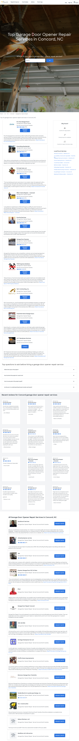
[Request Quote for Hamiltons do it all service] (59, 735)
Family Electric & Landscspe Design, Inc (29, 693)
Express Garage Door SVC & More (27, 570)
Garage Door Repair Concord (26, 606)
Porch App (40, 2)
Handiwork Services (23, 521)
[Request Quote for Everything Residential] (25, 155)
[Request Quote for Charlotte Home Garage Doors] (25, 322)
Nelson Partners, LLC (24, 719)
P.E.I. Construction (23, 704)
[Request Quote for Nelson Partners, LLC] (59, 721)
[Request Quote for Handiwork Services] (59, 523)
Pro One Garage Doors (23, 122)
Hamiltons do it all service (25, 733)
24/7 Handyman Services (24, 338)
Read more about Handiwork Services (53, 532)
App (66, 2)
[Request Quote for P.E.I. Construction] (59, 706)
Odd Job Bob (21, 623)
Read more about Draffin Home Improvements (50, 669)
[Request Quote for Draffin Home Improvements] (59, 660)
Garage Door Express (23, 239)
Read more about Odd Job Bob (43, 634)
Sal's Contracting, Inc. (23, 289)
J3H (19, 553)
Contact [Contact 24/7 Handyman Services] (25, 346)
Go (50, 60)
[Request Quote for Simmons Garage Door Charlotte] (59, 677)
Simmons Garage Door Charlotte (27, 675)
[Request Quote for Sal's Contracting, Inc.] (25, 297)
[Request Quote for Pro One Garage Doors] (25, 130)
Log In (76, 2)
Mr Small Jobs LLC (22, 168)
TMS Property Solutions (23, 264)
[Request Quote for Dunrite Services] (25, 226)
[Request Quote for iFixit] (59, 591)
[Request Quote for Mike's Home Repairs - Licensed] (25, 201)
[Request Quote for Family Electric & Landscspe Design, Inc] (59, 695)
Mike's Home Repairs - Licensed (26, 193)
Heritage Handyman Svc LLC (26, 640)
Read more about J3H (49, 565)
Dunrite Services (21, 217)
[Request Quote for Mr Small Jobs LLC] (25, 177)
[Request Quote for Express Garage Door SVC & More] (59, 573)
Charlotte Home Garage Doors (25, 313)
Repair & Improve (15, 2)
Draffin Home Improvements (26, 658)
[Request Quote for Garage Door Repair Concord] (59, 608)
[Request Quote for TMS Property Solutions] (25, 272)
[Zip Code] (35, 60)
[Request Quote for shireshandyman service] (59, 540)
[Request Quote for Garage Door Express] (25, 248)
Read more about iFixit (43, 600)
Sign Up (70, 2)
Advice (32, 2)
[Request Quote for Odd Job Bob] (59, 625)
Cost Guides (25, 2)
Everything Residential (23, 146)
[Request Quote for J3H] (59, 556)
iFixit (19, 589)
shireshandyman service (25, 538)
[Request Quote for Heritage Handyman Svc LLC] (59, 642)
